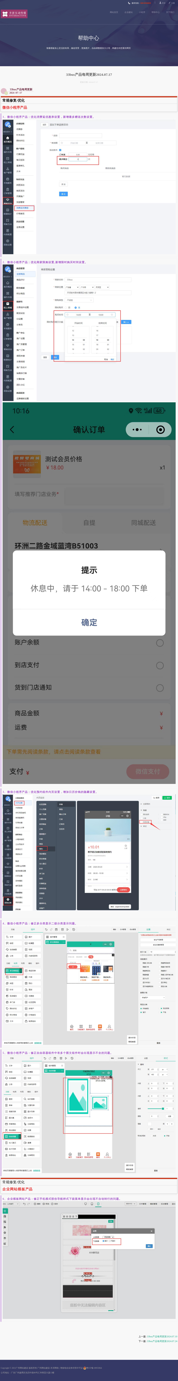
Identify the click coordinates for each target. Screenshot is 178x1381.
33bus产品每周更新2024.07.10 (162, 1336)
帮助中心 (156, 12)
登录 (163, 3)
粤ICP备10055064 (92, 1368)
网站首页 (114, 12)
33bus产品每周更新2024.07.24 (162, 1341)
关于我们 (170, 12)
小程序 (142, 12)
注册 (173, 3)
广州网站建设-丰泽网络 (48, 1368)
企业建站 (128, 12)
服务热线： (139, 3)
